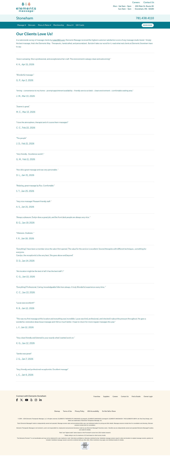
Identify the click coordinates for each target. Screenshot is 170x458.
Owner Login (148, 396)
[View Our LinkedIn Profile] (40, 400)
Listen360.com (59, 40)
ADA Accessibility (93, 411)
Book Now (147, 25)
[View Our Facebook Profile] (17, 400)
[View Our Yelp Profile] (31, 400)
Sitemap (57, 411)
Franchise (97, 396)
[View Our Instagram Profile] (36, 400)
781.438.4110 (145, 18)
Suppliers (106, 396)
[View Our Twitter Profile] (21, 400)
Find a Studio (136, 396)
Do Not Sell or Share (109, 411)
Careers (136, 2)
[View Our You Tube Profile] (26, 400)
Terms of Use (67, 411)
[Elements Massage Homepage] (27, 7)
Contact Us (148, 2)
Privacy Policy (79, 411)
